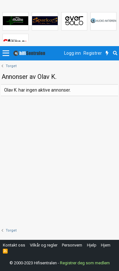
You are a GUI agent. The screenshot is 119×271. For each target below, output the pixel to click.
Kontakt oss (14, 245)
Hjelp (91, 245)
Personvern (72, 245)
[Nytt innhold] (107, 53)
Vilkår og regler (43, 245)
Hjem (105, 245)
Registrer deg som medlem (85, 263)
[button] (6, 53)
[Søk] (115, 53)
